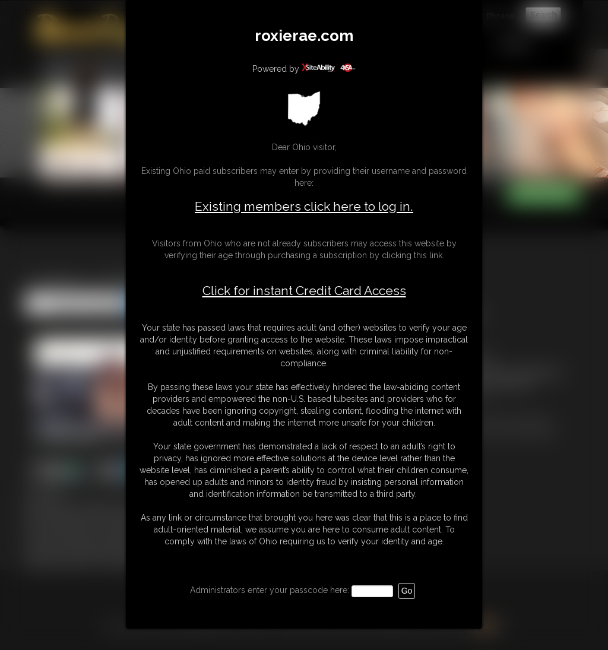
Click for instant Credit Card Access (304, 291)
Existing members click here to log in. (304, 206)
